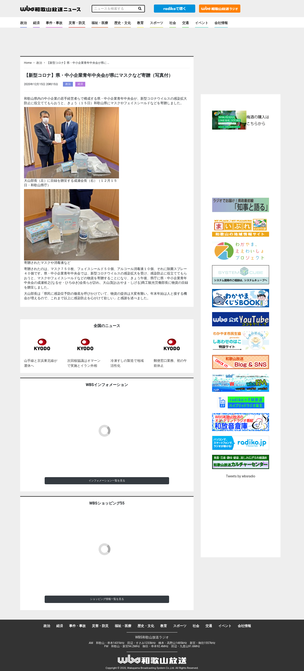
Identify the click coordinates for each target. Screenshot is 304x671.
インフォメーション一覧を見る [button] (107, 480)
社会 (172, 23)
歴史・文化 (122, 23)
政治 (23, 23)
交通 (185, 23)
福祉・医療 (99, 23)
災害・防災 (77, 23)
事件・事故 (54, 23)
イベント (201, 23)
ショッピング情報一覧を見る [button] (107, 599)
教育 (140, 23)
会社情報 (221, 23)
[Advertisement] (240, 162)
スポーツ (156, 23)
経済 (36, 23)
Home (28, 62)
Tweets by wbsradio (240, 476)
